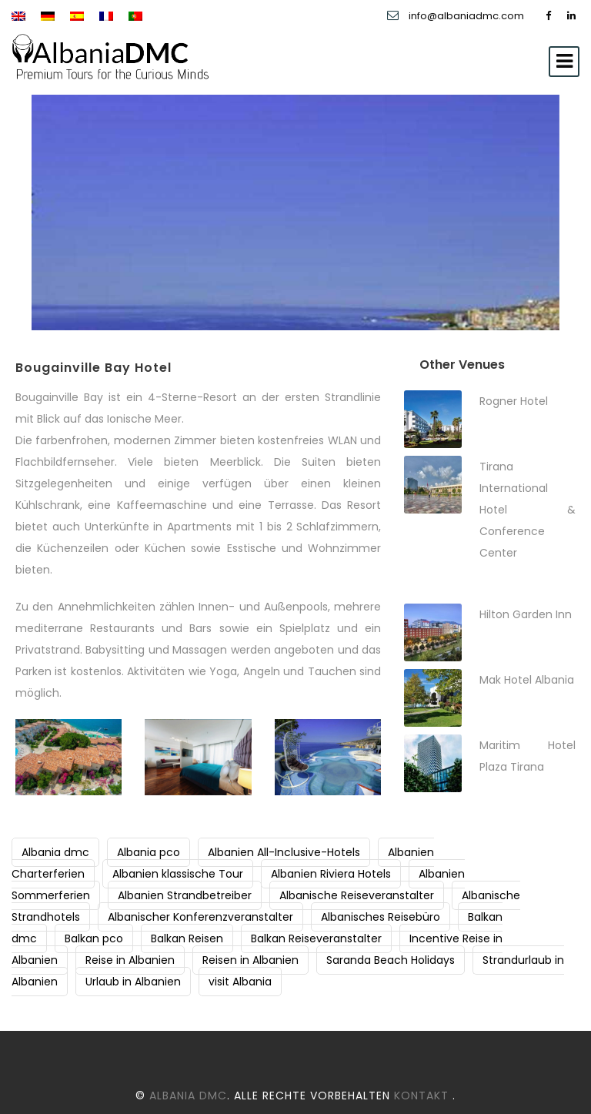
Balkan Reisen (187, 938)
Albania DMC (188, 1095)
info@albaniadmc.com (467, 15)
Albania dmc (55, 852)
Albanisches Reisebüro (380, 917)
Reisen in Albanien (250, 960)
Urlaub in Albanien (133, 981)
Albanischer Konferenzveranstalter (200, 917)
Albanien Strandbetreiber (185, 895)
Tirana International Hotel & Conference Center (527, 509)
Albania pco (148, 852)
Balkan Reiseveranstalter (316, 938)
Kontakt (423, 1095)
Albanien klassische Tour (177, 873)
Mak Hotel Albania (526, 679)
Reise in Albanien (130, 960)
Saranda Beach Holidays (390, 960)
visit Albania (240, 981)
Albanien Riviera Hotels (331, 873)
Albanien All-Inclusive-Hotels (284, 852)
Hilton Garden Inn (525, 614)
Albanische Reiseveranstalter (356, 895)
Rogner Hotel (513, 401)
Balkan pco (94, 938)
